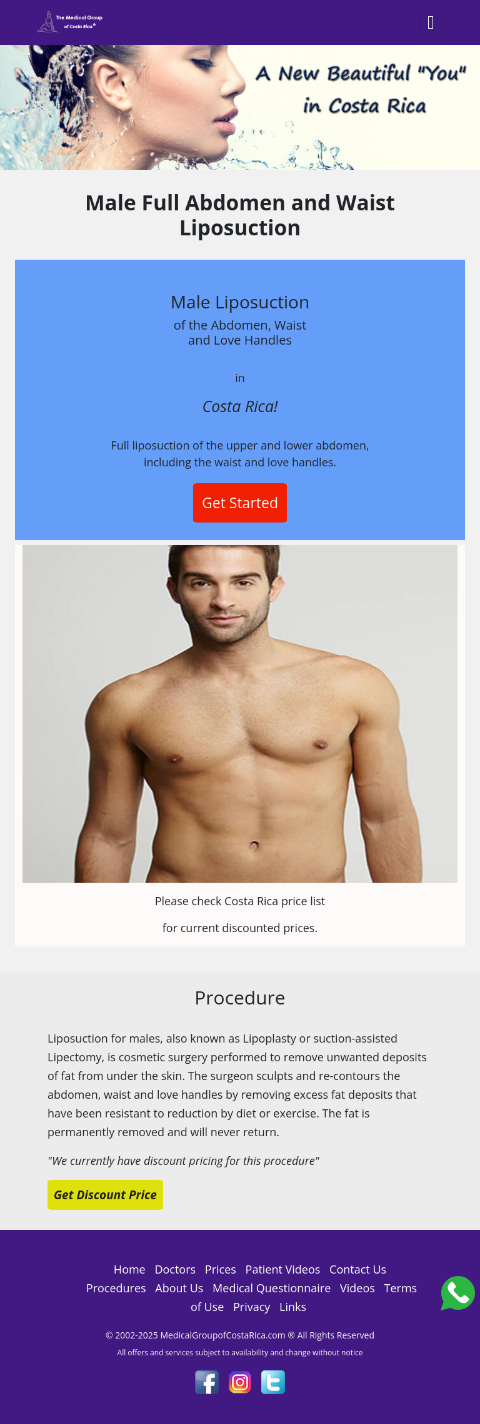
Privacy (251, 1306)
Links (292, 1306)
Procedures (116, 1287)
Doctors (175, 1269)
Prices (220, 1269)
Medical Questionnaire (271, 1287)
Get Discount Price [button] (105, 1195)
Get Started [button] (240, 503)
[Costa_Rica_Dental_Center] (458, 1291)
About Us (179, 1287)
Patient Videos (283, 1269)
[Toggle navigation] (430, 22)
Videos (357, 1287)
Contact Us (357, 1269)
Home (130, 1269)
